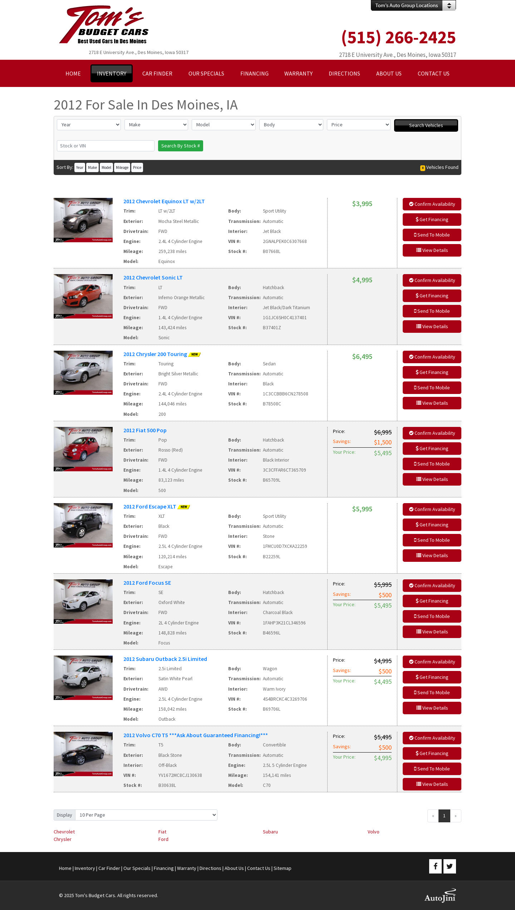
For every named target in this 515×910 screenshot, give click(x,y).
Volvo (373, 831)
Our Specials (137, 868)
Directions (210, 868)
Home (65, 868)
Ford (163, 839)
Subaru (270, 831)
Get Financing (432, 219)
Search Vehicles (426, 125)
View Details (432, 250)
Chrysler (63, 839)
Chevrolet (64, 831)
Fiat (162, 831)
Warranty (186, 868)
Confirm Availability (432, 204)
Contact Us (258, 868)
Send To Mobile (432, 235)
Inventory (85, 868)
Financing (164, 868)
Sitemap (282, 868)
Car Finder (109, 868)
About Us (234, 868)
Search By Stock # (180, 145)
